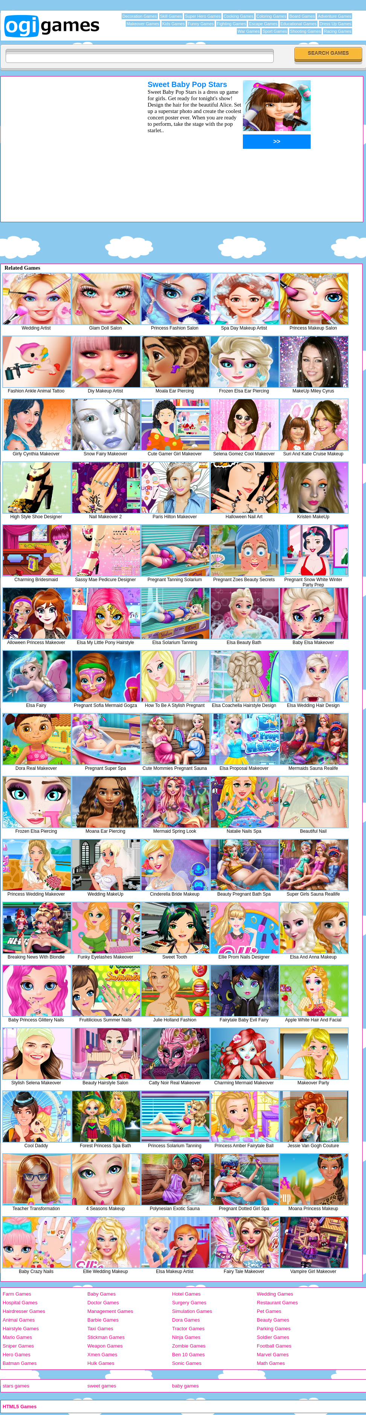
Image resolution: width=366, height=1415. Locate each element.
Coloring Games (271, 16)
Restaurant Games (277, 1302)
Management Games (110, 1311)
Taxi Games (100, 1328)
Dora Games (186, 1320)
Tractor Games (188, 1328)
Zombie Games (189, 1346)
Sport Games (274, 31)
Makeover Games (143, 23)
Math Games (271, 1363)
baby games (185, 1386)
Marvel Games (273, 1354)
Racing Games (337, 31)
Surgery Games (189, 1302)
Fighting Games (231, 23)
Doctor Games (103, 1302)
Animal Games (19, 1320)
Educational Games (299, 23)
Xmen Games (102, 1354)
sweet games (101, 1386)
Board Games (302, 16)
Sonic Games (186, 1363)
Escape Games (263, 23)
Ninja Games (186, 1337)
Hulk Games (100, 1363)
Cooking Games (238, 16)
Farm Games (17, 1294)
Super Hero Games (203, 16)
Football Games (274, 1346)
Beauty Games (273, 1320)
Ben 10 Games (188, 1354)
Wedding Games (275, 1294)
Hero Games (16, 1354)
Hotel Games (186, 1294)
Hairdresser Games (24, 1311)
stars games (16, 1386)
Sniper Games (18, 1346)
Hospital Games (20, 1302)
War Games (248, 31)
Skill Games (171, 16)
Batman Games (20, 1363)
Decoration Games (139, 16)
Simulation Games (192, 1311)
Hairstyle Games (21, 1328)
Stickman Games (106, 1337)
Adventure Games (334, 16)
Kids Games (173, 23)
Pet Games (269, 1311)
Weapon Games (105, 1346)
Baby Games (101, 1294)
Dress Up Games (335, 23)
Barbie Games (103, 1320)
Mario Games (17, 1337)
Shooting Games (305, 31)
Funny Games (201, 23)
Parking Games (274, 1328)
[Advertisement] (71, 150)
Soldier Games (273, 1337)
